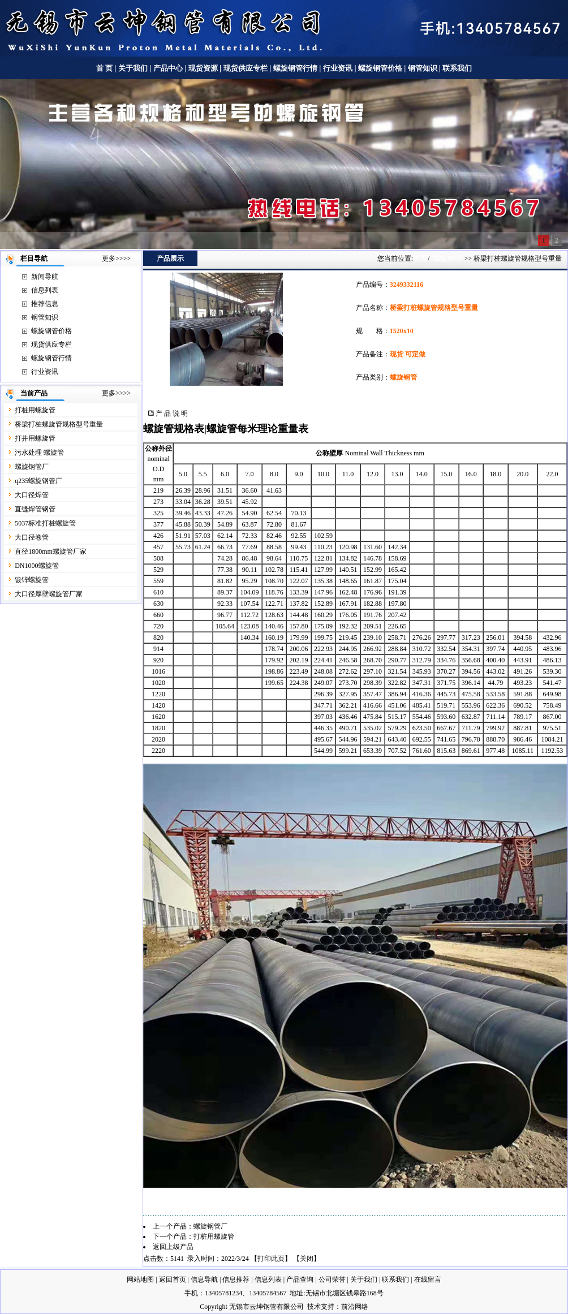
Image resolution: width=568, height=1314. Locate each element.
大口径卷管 (32, 537)
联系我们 (457, 68)
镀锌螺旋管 (32, 580)
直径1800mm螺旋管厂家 (51, 551)
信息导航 (204, 1279)
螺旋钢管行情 (295, 68)
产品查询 (299, 1279)
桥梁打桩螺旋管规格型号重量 (59, 424)
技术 (314, 1307)
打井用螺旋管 (35, 438)
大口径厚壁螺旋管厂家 (49, 594)
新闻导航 (44, 277)
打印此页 (271, 1259)
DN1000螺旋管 (36, 566)
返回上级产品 (173, 1247)
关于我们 (133, 68)
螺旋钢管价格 (381, 68)
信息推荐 (235, 1279)
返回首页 (172, 1279)
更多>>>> (116, 258)
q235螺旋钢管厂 (38, 481)
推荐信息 (44, 304)
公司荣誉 (332, 1279)
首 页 (104, 68)
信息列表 (44, 290)
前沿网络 (354, 1307)
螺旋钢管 (447, 258)
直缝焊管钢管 (35, 509)
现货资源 (203, 68)
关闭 (306, 1259)
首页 (420, 258)
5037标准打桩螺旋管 (45, 523)
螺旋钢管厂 (32, 467)
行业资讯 (337, 68)
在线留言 (427, 1279)
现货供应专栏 (245, 68)
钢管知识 (422, 68)
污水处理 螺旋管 (39, 452)
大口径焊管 (32, 495)
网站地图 (140, 1279)
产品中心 (168, 68)
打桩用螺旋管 (35, 410)
